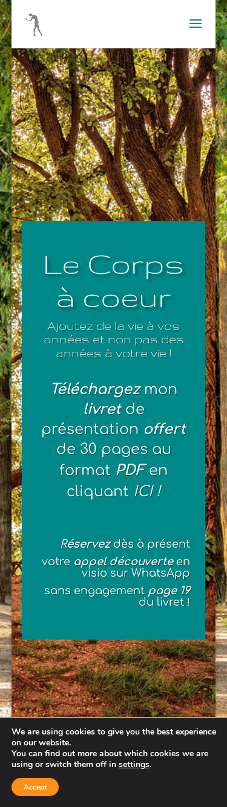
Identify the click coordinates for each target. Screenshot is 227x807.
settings (134, 764)
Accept (35, 787)
